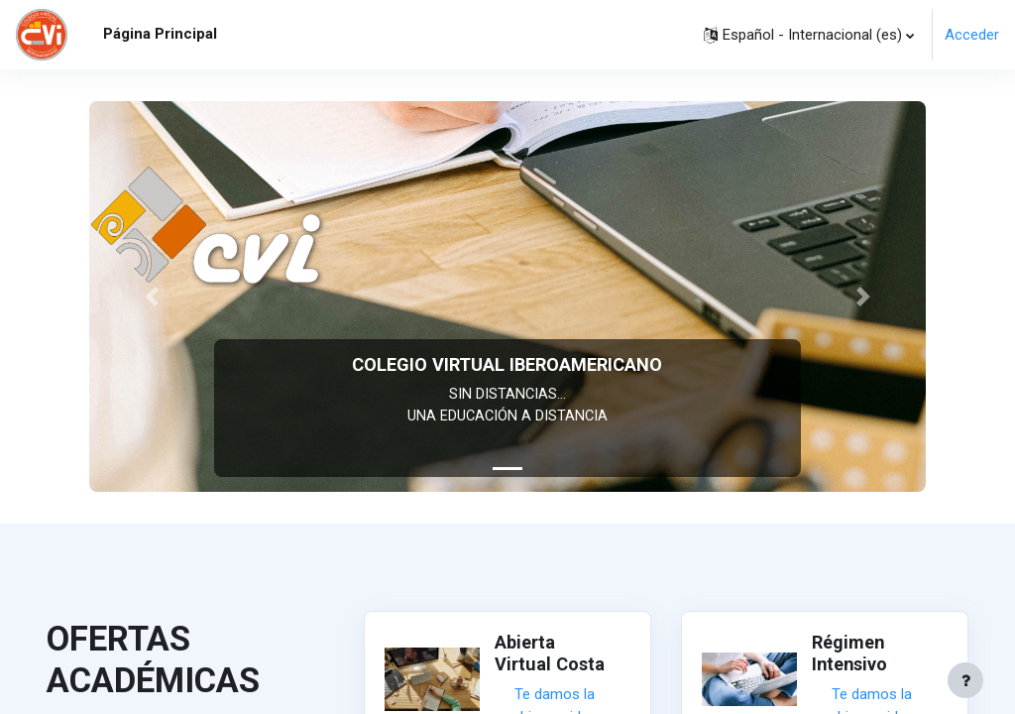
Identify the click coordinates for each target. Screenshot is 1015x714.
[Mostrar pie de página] (965, 680)
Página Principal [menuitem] (160, 34)
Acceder (972, 35)
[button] (809, 34)
